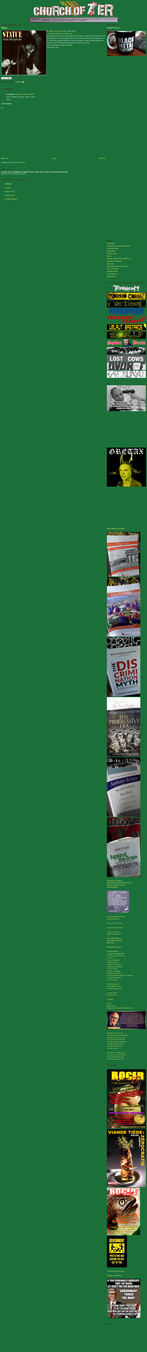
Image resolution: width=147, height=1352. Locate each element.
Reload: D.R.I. (10, 195)
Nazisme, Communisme (114, 971)
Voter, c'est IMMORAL (114, 960)
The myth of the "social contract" (116, 1037)
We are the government (114, 940)
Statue (4, 28)
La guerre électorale (112, 962)
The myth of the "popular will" (116, 1039)
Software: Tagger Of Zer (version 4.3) (119, 258)
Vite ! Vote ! (110, 958)
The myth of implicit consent (115, 1044)
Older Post (102, 158)
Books (109, 256)
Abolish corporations (113, 932)
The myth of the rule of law (115, 1033)
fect (68, 45)
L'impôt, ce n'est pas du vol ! (115, 964)
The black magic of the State (115, 1059)
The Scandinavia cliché (113, 986)
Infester (8, 188)
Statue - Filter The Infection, (58, 31)
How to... (109, 1003)
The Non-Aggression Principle (116, 916)
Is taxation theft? (112, 271)
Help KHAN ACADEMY (114, 881)
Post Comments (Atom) (17, 162)
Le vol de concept (112, 980)
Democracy (110, 943)
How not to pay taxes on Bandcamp (118, 246)
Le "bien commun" (112, 969)
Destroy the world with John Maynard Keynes (120, 1008)
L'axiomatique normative (114, 977)
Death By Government (114, 947)
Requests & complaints (114, 261)
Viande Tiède (111, 251)
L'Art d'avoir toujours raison (115, 1271)
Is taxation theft (111, 993)
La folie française (112, 951)
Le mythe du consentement (114, 966)
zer (71, 45)
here (6, 174)
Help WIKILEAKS (112, 887)
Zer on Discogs (112, 274)
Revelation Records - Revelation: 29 (60, 33)
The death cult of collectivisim (116, 1052)
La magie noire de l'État (114, 973)
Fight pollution (111, 1006)
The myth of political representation (117, 1035)
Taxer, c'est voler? (112, 269)
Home (54, 158)
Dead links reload (112, 248)
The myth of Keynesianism (115, 1046)
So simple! (110, 999)
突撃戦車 (8, 184)
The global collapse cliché (114, 988)
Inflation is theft (111, 995)
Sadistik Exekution (11, 199)
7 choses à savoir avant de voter (116, 956)
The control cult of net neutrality (116, 1055)
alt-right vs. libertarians (114, 1275)
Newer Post (5, 158)
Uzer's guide (111, 243)
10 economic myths (112, 1048)
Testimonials (111, 276)
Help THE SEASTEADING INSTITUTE (119, 883)
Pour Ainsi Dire (111, 253)
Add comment (7, 103)
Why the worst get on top (114, 923)
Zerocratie (110, 264)
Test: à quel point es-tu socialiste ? (118, 266)
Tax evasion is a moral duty (115, 927)
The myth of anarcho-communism (117, 1042)
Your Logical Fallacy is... (114, 938)
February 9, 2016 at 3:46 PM (24, 94)
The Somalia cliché (112, 984)
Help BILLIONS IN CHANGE (116, 885)
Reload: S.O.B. (10, 191)
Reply (8, 99)
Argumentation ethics (113, 919)
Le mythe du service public (115, 953)
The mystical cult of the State (115, 1057)
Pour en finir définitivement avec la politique (120, 975)
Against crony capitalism (114, 934)
